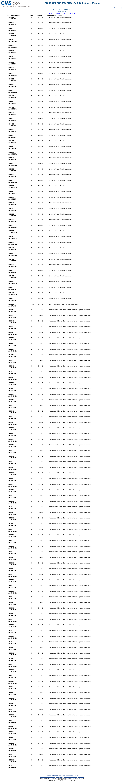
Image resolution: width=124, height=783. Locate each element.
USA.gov (76, 775)
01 (50, 13)
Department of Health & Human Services (55, 775)
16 (74, 13)
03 (53, 13)
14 (70, 13)
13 (69, 13)
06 (58, 13)
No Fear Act (81, 777)
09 (62, 13)
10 (64, 13)
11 (66, 13)
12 (67, 13)
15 (72, 13)
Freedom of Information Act (70, 777)
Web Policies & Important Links (47, 777)
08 (61, 13)
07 (59, 13)
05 (56, 13)
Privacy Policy (59, 777)
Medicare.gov (69, 775)
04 (54, 13)
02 (51, 13)
